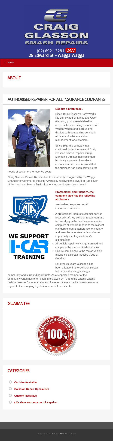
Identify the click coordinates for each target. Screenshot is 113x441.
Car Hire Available (25, 382)
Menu (9, 62)
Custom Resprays (25, 395)
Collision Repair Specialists (31, 388)
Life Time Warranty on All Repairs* (35, 402)
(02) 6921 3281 (51, 50)
